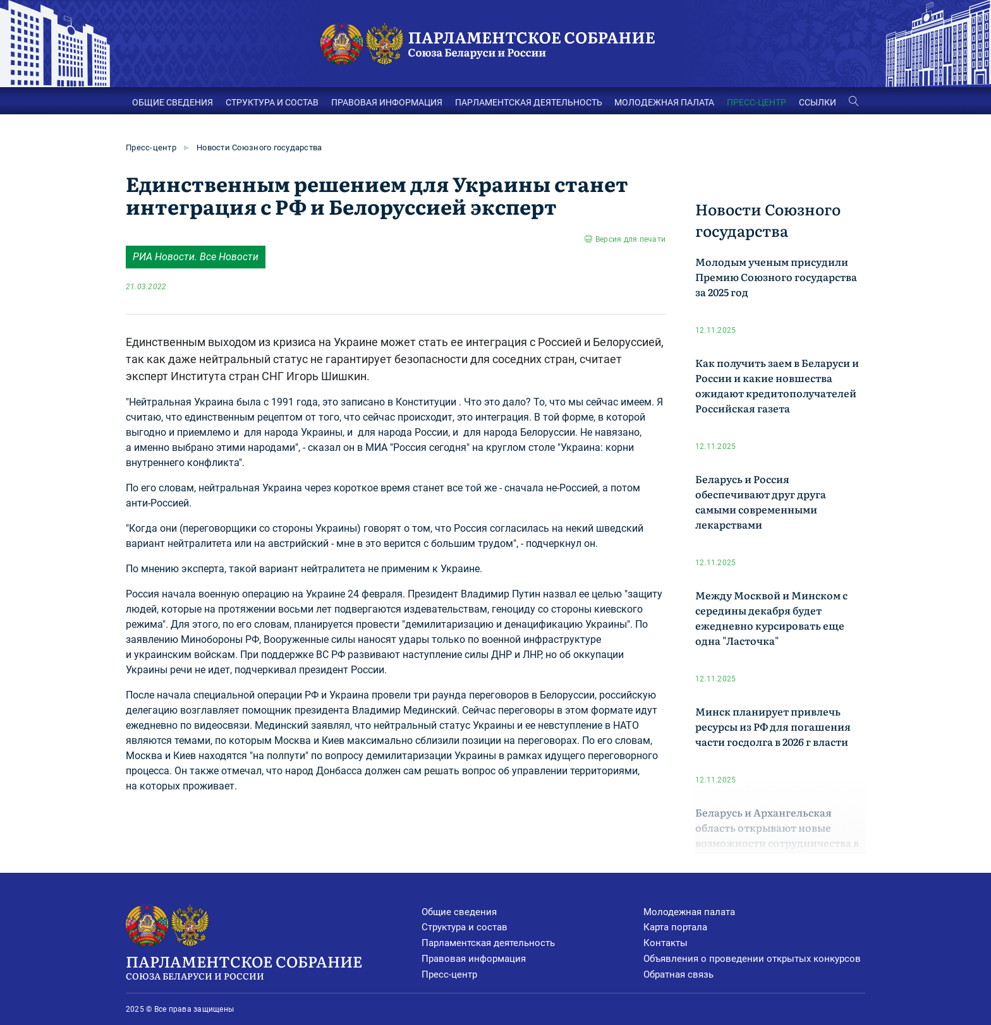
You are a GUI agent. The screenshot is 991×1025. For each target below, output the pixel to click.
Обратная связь (678, 974)
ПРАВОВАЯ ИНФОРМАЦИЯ (386, 102)
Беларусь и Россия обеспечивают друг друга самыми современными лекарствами (760, 501)
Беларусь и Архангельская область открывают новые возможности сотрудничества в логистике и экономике (777, 835)
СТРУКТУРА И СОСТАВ (272, 102)
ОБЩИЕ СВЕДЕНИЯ (172, 102)
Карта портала (675, 927)
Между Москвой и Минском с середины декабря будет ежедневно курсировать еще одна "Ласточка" (771, 617)
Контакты (665, 943)
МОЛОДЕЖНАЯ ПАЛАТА (664, 102)
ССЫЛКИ (817, 102)
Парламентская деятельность (488, 943)
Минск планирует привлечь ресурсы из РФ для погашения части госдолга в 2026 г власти (773, 726)
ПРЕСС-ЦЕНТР (756, 102)
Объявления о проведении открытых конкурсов (752, 958)
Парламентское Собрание (274, 966)
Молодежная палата (689, 912)
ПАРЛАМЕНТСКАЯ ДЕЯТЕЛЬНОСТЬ (528, 102)
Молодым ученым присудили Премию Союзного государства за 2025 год (776, 276)
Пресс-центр (151, 147)
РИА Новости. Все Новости (195, 257)
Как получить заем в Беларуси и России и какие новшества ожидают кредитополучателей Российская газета (777, 385)
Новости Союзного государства (259, 147)
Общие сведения (459, 912)
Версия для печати (630, 239)
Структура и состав (465, 927)
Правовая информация (474, 958)
